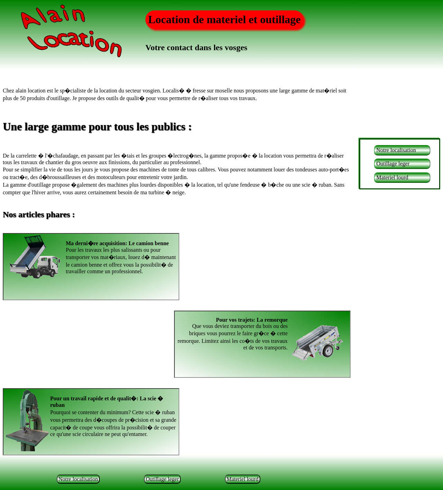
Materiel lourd (392, 177)
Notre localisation (396, 150)
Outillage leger (392, 164)
